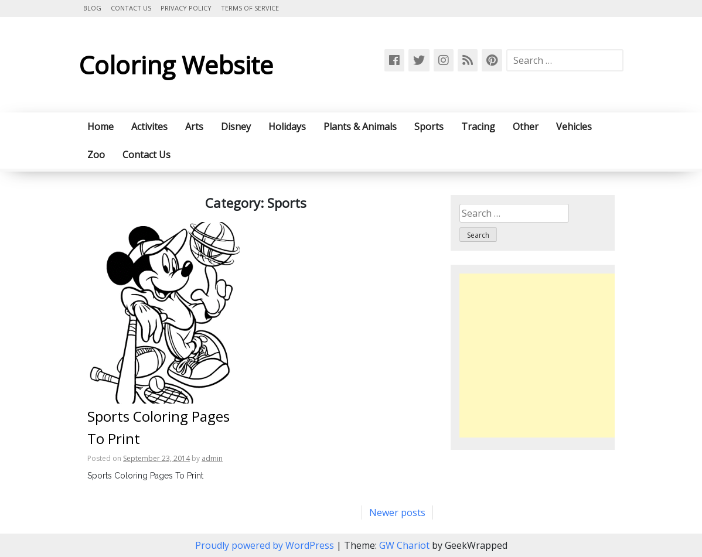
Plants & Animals (360, 126)
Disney (236, 126)
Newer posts (397, 512)
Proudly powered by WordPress (265, 545)
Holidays (287, 126)
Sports (429, 126)
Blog (92, 8)
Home (100, 126)
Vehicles (574, 126)
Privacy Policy (186, 8)
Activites (149, 126)
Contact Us (131, 8)
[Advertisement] (557, 356)
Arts (194, 126)
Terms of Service (250, 8)
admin (212, 458)
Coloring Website (176, 64)
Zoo (96, 154)
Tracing (478, 126)
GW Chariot (404, 545)
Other (526, 126)
